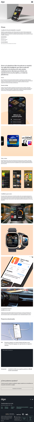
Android (10, 43)
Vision (3, 323)
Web (1, 43)
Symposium (3, 369)
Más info (2, 420)
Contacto (31, 407)
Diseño (6, 323)
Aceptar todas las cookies (30, 418)
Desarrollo (10, 323)
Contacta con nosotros (17, 388)
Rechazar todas (24, 418)
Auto (12, 43)
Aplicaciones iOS (5, 43)
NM (2, 342)
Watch (15, 43)
